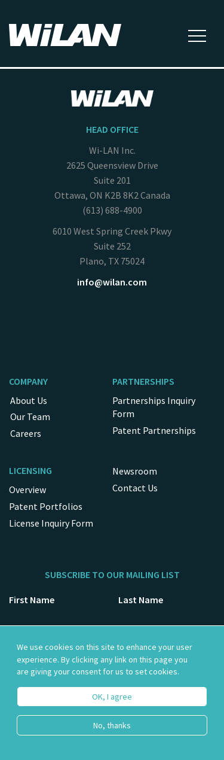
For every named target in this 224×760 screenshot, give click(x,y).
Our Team (30, 416)
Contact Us (135, 488)
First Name (31, 600)
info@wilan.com (112, 282)
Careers (25, 433)
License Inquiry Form (51, 523)
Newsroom (134, 471)
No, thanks (112, 732)
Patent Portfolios (45, 506)
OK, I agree (112, 703)
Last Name (140, 600)
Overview (27, 489)
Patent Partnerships (154, 430)
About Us (28, 400)
